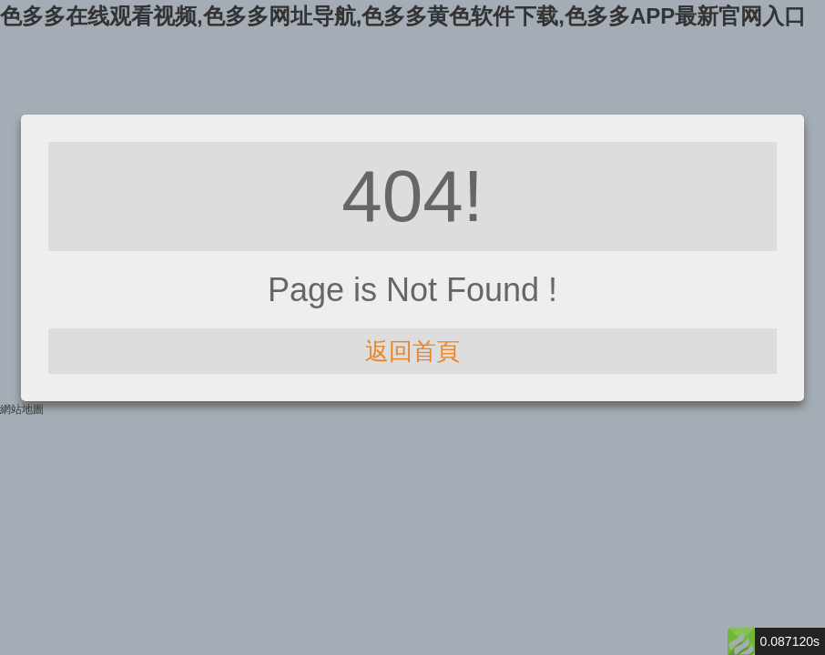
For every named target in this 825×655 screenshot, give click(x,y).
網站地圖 (22, 409)
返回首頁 (412, 351)
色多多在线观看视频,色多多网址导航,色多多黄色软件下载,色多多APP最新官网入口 (403, 16)
